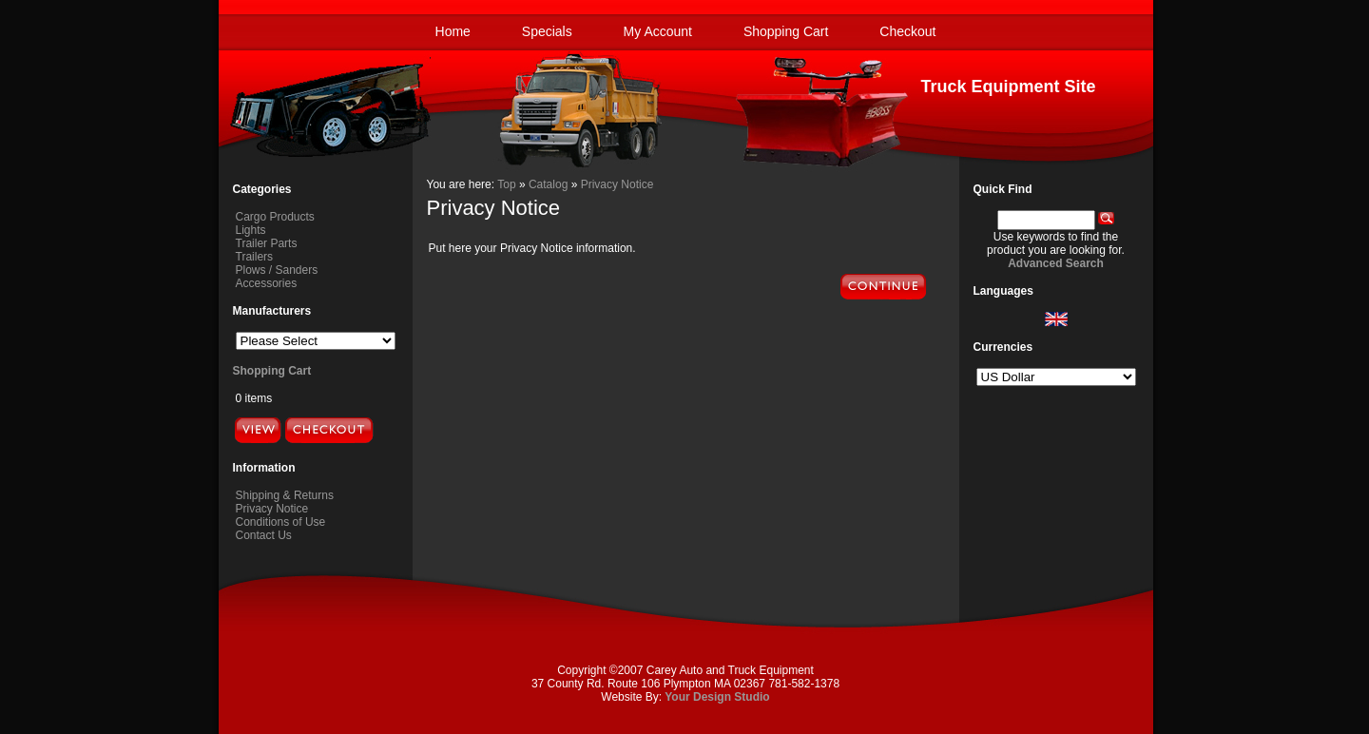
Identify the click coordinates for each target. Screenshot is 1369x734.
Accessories (267, 283)
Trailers (255, 256)
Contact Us (264, 535)
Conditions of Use (281, 522)
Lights (251, 230)
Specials (547, 31)
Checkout (907, 31)
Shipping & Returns (285, 495)
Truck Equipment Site (1007, 86)
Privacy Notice (272, 508)
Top (506, 184)
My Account (658, 31)
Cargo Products (275, 216)
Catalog (548, 184)
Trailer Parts (267, 243)
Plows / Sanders (277, 270)
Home (453, 31)
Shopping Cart (786, 31)
